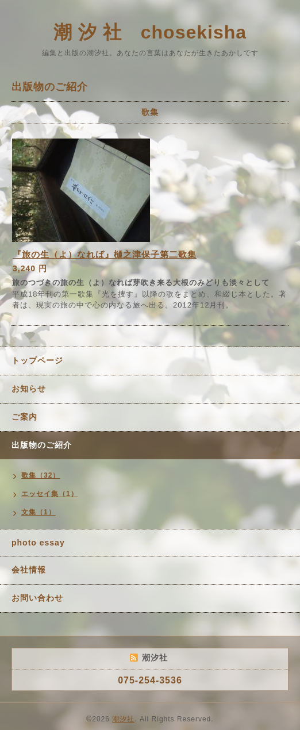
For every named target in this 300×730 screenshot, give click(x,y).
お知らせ (28, 388)
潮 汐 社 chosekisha (150, 32)
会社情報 (28, 569)
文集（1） (38, 512)
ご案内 (24, 416)
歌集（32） (40, 475)
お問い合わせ (37, 597)
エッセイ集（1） (49, 494)
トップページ (37, 360)
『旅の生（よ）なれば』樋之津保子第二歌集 (105, 254)
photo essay (38, 542)
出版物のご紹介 (41, 444)
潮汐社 (123, 719)
